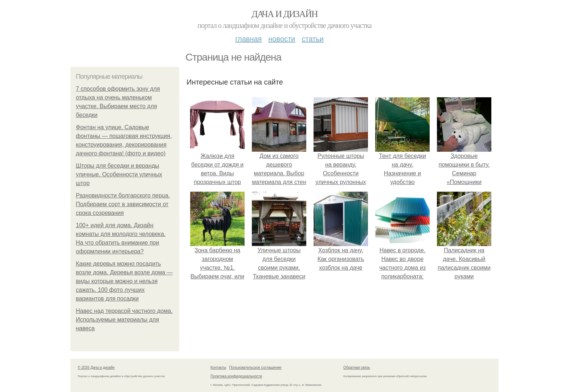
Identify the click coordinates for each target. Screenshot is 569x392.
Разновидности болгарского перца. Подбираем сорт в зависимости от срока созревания (123, 204)
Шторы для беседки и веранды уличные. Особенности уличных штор (119, 174)
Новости (281, 39)
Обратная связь (356, 367)
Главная (248, 39)
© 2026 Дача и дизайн (96, 367)
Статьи (312, 39)
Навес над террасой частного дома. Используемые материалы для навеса (124, 319)
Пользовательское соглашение (255, 367)
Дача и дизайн (284, 14)
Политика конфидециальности (236, 376)
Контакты (218, 367)
